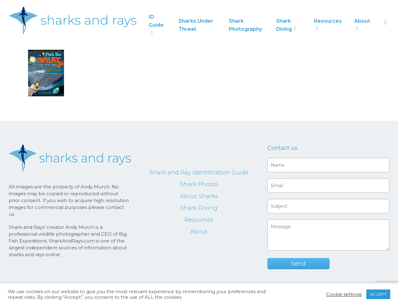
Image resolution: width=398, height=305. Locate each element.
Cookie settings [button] (344, 294)
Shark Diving (198, 208)
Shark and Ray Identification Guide (199, 172)
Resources (198, 219)
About (198, 231)
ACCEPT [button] (378, 294)
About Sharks (199, 196)
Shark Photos (199, 184)
